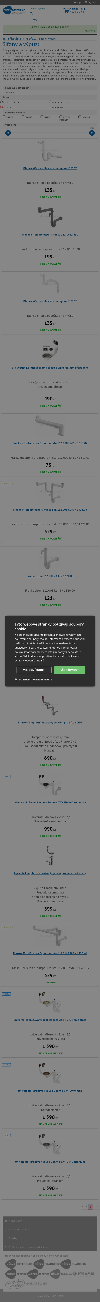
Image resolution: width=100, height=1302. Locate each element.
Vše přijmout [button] (70, 670)
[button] (33, 679)
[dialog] (50, 651)
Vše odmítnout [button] (34, 670)
